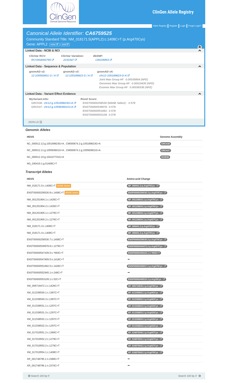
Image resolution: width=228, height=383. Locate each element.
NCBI (64, 44)
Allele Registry (160, 26)
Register (173, 26)
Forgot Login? (194, 26)
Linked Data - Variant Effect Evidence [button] (113, 93)
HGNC (53, 44)
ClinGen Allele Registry (173, 12)
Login (182, 26)
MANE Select (63, 186)
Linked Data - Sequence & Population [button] (113, 66)
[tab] (114, 51)
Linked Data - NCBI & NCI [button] (113, 50)
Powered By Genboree (188, 381)
